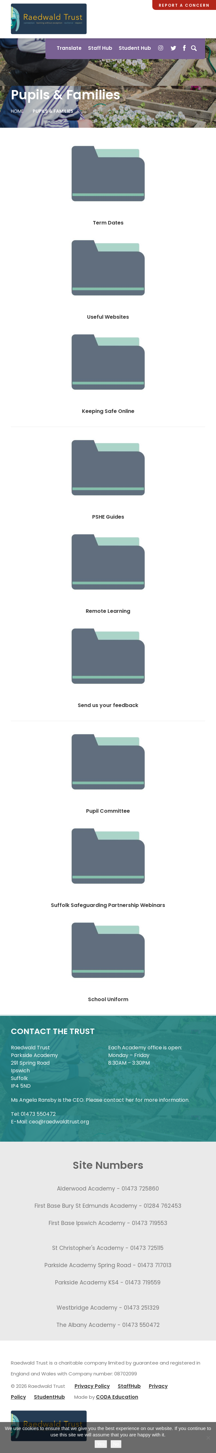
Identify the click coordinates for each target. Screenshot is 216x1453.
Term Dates (108, 222)
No (116, 1444)
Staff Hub (100, 48)
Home (17, 111)
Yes (101, 1444)
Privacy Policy (92, 1386)
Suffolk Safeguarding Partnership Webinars (108, 905)
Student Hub (135, 48)
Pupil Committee (108, 811)
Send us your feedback (108, 705)
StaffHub (129, 1386)
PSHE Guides (108, 517)
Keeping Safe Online (108, 411)
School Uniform (108, 999)
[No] (208, 1437)
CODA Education (117, 1397)
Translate (69, 48)
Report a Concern (184, 5)
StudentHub (49, 1397)
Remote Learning (108, 611)
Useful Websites (108, 317)
